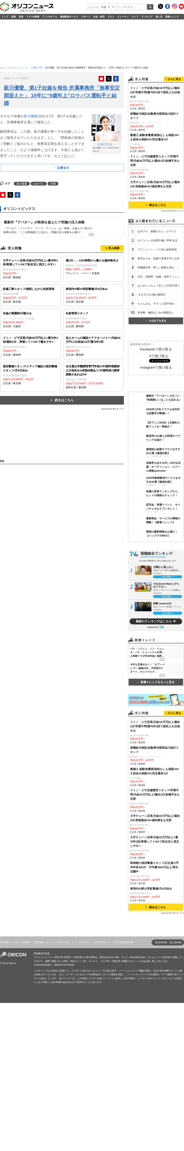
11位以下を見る (156, 320)
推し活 (159, 16)
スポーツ (85, 16)
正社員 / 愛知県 (30, 268)
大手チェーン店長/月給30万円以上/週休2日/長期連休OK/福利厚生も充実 (155, 184)
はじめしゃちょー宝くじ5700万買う (158, 285)
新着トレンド (172, 16)
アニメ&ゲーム (49, 16)
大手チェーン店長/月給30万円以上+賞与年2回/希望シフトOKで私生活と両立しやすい (154, 841)
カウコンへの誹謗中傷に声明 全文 (157, 240)
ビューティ (123, 16)
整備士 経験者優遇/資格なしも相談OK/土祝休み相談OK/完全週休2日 (154, 137)
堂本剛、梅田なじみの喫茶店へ (155, 312)
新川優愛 (30, 116)
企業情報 (176, 942)
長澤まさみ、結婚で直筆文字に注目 (158, 258)
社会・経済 (99, 16)
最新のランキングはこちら (154, 621)
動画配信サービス (69, 16)
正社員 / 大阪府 (30, 319)
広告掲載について (43, 942)
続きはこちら (64, 400)
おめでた (38, 183)
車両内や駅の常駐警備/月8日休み (151, 888)
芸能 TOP (37, 67)
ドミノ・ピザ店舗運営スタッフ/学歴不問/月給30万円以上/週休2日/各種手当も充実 (154, 161)
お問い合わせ (63, 942)
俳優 (53, 183)
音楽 (21, 16)
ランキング (147, 16)
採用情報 (162, 942)
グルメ (111, 16)
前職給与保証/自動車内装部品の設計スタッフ (154, 116)
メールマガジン (82, 942)
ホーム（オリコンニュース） (14, 67)
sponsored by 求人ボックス (112, 409)
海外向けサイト (103, 942)
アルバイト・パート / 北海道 (93, 266)
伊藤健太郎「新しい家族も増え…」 (158, 267)
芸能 (13, 16)
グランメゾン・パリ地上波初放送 (157, 249)
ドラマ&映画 (32, 16)
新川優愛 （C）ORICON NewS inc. (106, 147)
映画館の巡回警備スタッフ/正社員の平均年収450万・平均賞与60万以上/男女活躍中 (154, 867)
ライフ (135, 16)
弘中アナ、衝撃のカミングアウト (157, 231)
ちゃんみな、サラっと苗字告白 (155, 303)
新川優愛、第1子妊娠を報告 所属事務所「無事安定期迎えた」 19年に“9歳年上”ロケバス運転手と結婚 (62, 95)
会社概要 (4, 942)
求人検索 (113, 248)
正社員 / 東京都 (30, 295)
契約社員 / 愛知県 (93, 376)
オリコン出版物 (21, 942)
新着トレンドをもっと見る (155, 682)
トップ (5, 16)
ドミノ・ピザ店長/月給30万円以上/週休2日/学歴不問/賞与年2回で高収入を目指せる (155, 92)
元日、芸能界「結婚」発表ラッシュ (158, 276)
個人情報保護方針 (124, 942)
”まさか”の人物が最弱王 (151, 294)
